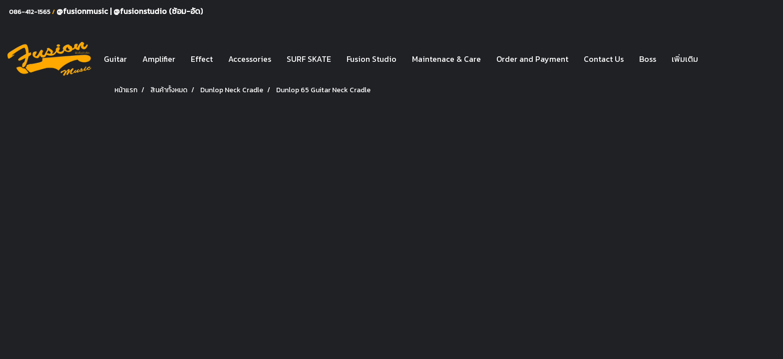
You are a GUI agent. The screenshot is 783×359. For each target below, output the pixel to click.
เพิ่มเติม (685, 59)
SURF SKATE (309, 59)
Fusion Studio (371, 59)
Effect (202, 59)
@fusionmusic (83, 11)
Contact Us (604, 59)
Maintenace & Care (446, 59)
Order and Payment (532, 59)
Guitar (115, 59)
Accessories (249, 59)
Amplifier (158, 59)
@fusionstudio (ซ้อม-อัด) (158, 11)
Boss (647, 59)
